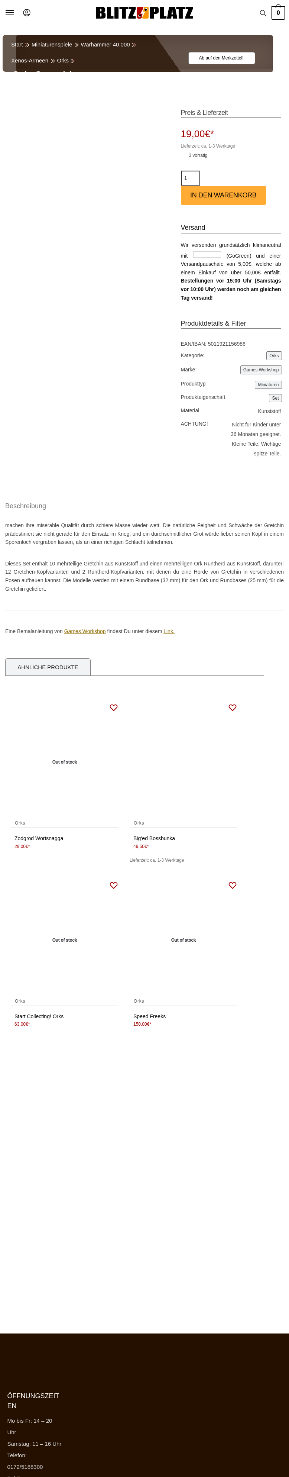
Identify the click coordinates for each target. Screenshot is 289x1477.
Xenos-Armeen (29, 60)
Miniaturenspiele (52, 44)
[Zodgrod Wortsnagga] (64, 762)
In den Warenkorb (223, 195)
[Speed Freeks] (183, 940)
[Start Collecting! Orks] (64, 940)
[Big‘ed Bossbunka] (183, 762)
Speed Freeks (149, 1016)
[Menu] (17, 13)
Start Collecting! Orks (39, 1016)
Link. (169, 631)
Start (17, 44)
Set (275, 398)
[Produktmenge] (190, 178)
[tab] (25, 502)
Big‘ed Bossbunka (154, 838)
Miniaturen (268, 384)
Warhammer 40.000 (105, 44)
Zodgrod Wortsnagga (38, 838)
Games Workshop (261, 370)
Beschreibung (25, 506)
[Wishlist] (217, 58)
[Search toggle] (263, 13)
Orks (63, 60)
